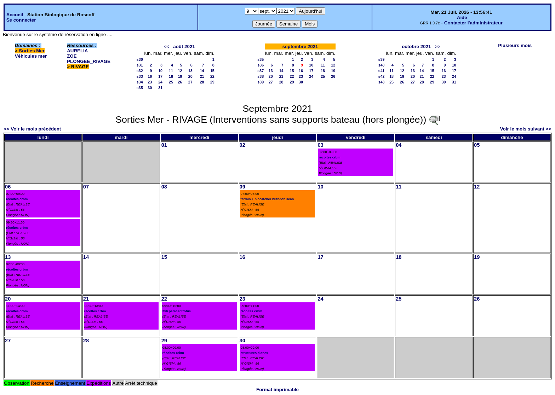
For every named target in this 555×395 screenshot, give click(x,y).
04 (398, 145)
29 (212, 82)
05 (477, 145)
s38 (260, 76)
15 (212, 71)
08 (164, 187)
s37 (260, 71)
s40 (381, 65)
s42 (381, 76)
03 (320, 145)
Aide (462, 17)
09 (242, 187)
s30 (140, 59)
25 (171, 82)
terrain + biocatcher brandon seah (267, 199)
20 (190, 76)
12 (180, 71)
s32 (140, 71)
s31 (140, 65)
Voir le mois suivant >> (525, 129)
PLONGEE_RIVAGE (88, 61)
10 (160, 71)
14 (202, 71)
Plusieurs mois (515, 45)
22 (212, 76)
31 (160, 88)
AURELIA (77, 50)
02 (242, 145)
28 (202, 82)
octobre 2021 (416, 46)
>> (437, 46)
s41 (381, 71)
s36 (260, 65)
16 (150, 76)
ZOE (71, 56)
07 (86, 187)
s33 (140, 76)
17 (160, 76)
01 (164, 145)
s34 (140, 82)
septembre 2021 (300, 46)
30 (150, 88)
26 (180, 82)
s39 (260, 82)
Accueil (14, 14)
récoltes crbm (329, 157)
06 (8, 187)
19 (180, 76)
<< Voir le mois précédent (32, 129)
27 (190, 82)
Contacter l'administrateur (473, 22)
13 (190, 71)
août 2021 (184, 46)
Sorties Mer (32, 50)
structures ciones (254, 353)
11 (171, 71)
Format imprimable (277, 389)
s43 (381, 82)
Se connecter (21, 20)
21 (202, 76)
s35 (140, 88)
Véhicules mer (31, 56)
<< (167, 46)
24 (160, 82)
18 (171, 76)
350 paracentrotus (176, 311)
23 (150, 82)
